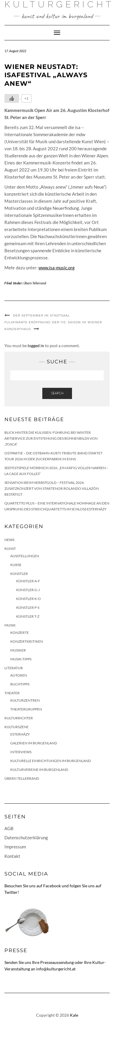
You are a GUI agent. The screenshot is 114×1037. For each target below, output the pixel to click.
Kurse (15, 565)
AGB (9, 828)
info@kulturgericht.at (56, 968)
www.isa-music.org (56, 267)
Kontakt (12, 856)
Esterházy (20, 734)
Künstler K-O (28, 598)
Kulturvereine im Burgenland (39, 769)
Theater (12, 693)
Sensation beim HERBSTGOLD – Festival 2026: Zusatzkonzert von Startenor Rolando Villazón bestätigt (51, 488)
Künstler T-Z (27, 616)
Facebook (52, 885)
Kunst (10, 548)
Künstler (19, 573)
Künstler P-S (27, 607)
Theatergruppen (26, 709)
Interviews (20, 752)
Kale (74, 1015)
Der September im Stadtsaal (41, 315)
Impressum (15, 846)
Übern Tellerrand (35, 283)
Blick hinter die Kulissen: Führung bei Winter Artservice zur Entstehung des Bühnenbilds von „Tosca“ (51, 438)
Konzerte (19, 632)
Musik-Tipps (20, 659)
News (9, 540)
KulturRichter (18, 718)
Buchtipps (19, 684)
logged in (36, 345)
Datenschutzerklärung (26, 837)
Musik (10, 625)
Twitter (11, 892)
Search (57, 393)
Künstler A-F (28, 581)
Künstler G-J (28, 590)
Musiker (18, 650)
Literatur (13, 668)
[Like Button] (11, 98)
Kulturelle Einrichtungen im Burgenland (50, 761)
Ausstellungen (24, 556)
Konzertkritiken (26, 641)
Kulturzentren (25, 700)
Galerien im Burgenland (33, 743)
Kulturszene (16, 727)
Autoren (18, 675)
